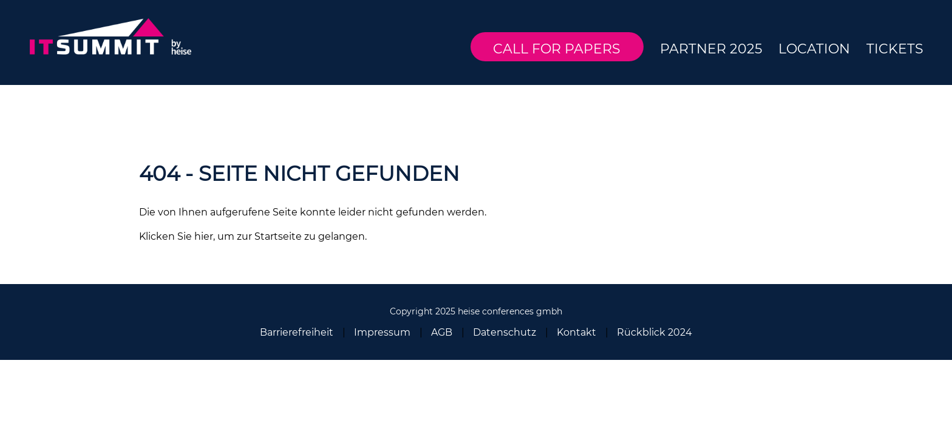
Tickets (894, 49)
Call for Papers (556, 49)
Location (814, 49)
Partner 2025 (711, 49)
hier (203, 236)
